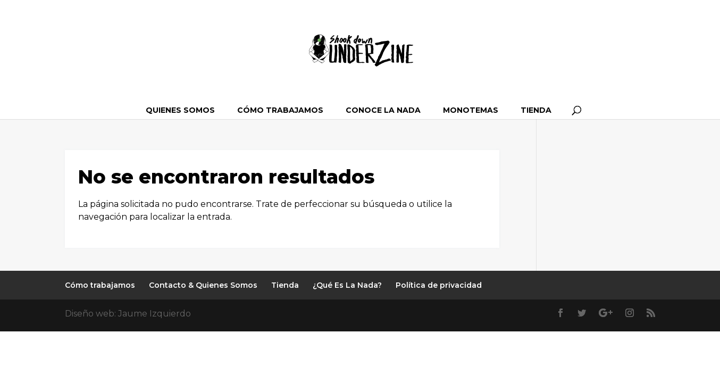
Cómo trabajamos (280, 110)
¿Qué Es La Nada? (347, 285)
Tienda (536, 110)
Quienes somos (180, 110)
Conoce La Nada (383, 110)
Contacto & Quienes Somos (203, 285)
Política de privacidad (439, 285)
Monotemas (470, 110)
